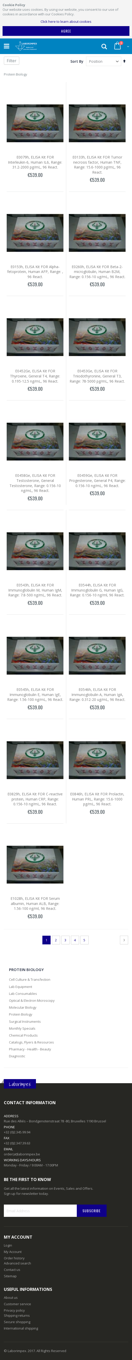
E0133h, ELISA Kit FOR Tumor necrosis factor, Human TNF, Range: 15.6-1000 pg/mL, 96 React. (97, 165)
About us (11, 1297)
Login (8, 1245)
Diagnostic (17, 1056)
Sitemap (10, 1276)
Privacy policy (14, 1310)
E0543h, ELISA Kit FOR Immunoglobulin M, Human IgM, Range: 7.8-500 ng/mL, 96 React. (35, 590)
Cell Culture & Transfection (29, 979)
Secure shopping (17, 1322)
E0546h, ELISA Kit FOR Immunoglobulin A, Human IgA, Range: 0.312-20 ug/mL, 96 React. (97, 694)
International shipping (21, 1328)
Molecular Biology (22, 1007)
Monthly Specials (22, 1028)
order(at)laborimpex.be (22, 1154)
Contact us (12, 1269)
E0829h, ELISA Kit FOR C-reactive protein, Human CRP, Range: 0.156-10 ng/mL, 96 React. (35, 799)
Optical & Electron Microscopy (32, 1000)
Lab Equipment (20, 986)
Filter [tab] (11, 61)
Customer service (17, 1304)
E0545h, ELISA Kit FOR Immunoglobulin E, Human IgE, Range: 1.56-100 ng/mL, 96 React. (35, 694)
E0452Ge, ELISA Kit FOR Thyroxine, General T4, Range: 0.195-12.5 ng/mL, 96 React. (35, 375)
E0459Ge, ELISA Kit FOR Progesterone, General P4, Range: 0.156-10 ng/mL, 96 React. (97, 480)
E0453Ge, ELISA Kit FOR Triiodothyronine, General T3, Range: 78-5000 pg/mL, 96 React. (97, 375)
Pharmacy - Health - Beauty (30, 1049)
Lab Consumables (23, 993)
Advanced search (17, 1263)
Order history (14, 1258)
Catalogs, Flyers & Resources (31, 1042)
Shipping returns (17, 1315)
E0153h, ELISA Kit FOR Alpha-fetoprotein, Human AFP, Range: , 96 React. (35, 271)
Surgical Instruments (25, 1021)
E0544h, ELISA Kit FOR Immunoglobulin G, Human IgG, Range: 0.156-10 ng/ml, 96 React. (97, 590)
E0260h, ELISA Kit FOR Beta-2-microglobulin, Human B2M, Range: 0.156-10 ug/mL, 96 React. (97, 271)
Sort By (76, 61)
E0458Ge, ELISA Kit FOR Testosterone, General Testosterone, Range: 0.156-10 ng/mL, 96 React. (35, 483)
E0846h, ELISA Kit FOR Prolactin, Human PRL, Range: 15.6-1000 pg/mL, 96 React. (97, 799)
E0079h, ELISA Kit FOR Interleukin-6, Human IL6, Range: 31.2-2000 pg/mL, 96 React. (35, 162)
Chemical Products (23, 1035)
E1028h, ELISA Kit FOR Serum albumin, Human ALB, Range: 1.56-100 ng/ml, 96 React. (35, 903)
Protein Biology (20, 1014)
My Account (13, 1251)
